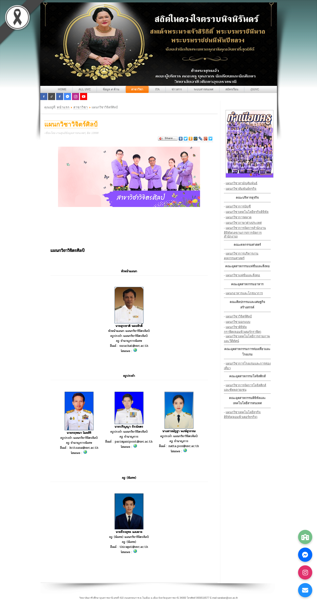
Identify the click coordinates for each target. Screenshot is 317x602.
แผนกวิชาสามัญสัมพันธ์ (241, 183)
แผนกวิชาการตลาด (238, 217)
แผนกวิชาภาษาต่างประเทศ (244, 222)
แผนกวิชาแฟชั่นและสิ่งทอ (243, 275)
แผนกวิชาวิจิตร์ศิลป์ (71, 124)
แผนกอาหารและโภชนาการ (244, 293)
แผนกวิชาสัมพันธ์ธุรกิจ (241, 188)
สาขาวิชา (80, 107)
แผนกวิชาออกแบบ (238, 322)
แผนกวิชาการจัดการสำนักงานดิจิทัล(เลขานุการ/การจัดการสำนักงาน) (245, 232)
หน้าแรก (63, 107)
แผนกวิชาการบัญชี (238, 206)
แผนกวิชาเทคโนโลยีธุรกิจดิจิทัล (247, 212)
